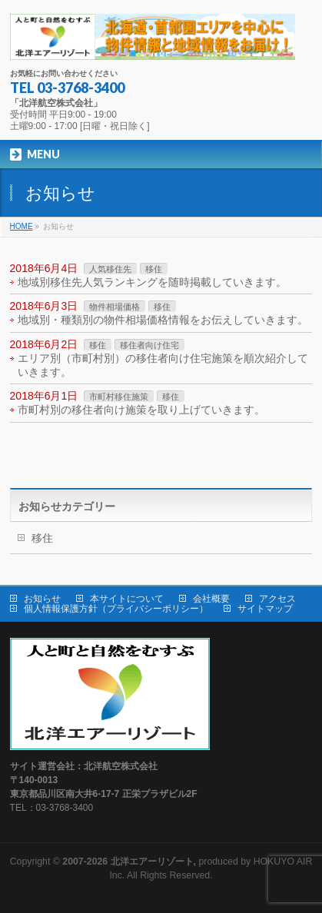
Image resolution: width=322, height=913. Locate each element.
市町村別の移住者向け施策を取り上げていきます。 (141, 409)
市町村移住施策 (118, 396)
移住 (153, 269)
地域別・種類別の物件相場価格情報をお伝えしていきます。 (163, 320)
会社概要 (211, 598)
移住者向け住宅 (149, 345)
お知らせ (42, 598)
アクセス (277, 598)
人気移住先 (110, 269)
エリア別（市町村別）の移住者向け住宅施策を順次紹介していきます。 (163, 365)
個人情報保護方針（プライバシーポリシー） (116, 608)
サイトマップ (265, 608)
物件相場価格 (114, 306)
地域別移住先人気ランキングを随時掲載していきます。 (152, 282)
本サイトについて (127, 598)
